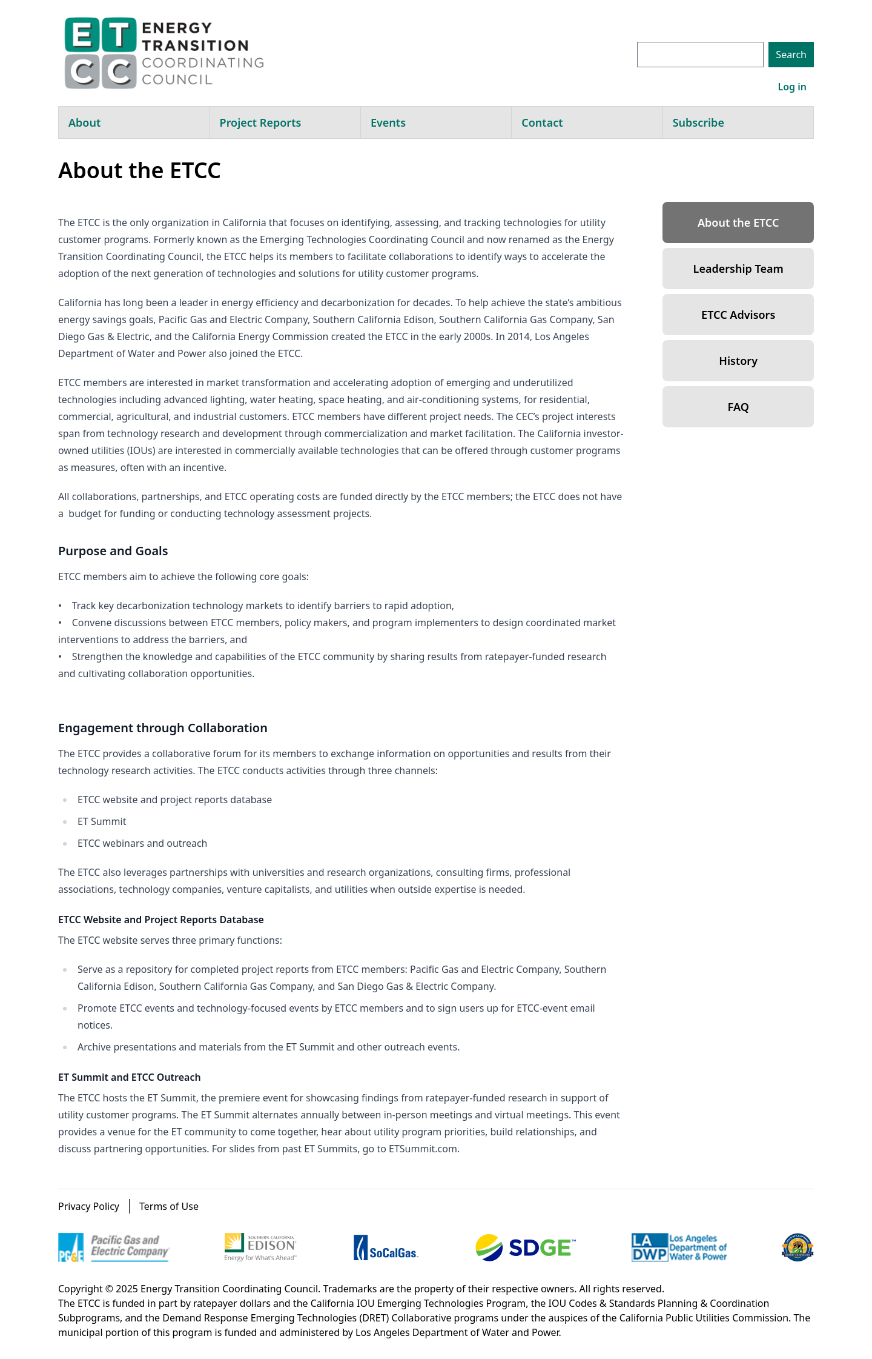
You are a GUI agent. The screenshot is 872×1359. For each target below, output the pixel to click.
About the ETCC (738, 222)
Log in (792, 86)
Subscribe (698, 122)
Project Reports (261, 122)
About (84, 122)
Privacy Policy (88, 1206)
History (738, 360)
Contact (542, 122)
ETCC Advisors (738, 314)
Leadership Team (738, 268)
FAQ (738, 406)
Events (388, 122)
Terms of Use (169, 1206)
